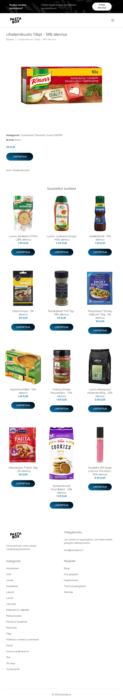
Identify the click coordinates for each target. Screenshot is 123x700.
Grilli (8, 574)
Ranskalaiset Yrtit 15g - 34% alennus (61, 312)
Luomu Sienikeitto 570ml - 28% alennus (23, 238)
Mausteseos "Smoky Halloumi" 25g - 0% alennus (100, 314)
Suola (50, 135)
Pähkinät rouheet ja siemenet (22, 639)
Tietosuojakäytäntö (75, 586)
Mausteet (40, 135)
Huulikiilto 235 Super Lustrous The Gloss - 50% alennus (100, 471)
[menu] (113, 20)
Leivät (9, 598)
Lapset (10, 592)
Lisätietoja (20, 156)
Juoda (9, 580)
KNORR (58, 135)
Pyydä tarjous (102, 6)
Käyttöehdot (71, 580)
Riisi (8, 657)
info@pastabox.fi (73, 550)
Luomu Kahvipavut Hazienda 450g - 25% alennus (99, 393)
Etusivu (10, 39)
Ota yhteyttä (71, 574)
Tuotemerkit (27, 135)
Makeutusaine (14, 615)
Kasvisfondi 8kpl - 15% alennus (23, 391)
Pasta (9, 645)
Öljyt (8, 633)
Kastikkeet (12, 586)
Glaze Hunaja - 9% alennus (23, 312)
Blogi (67, 568)
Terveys (10, 663)
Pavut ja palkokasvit (17, 651)
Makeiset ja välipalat (17, 609)
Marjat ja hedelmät (16, 621)
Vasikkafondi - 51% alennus (100, 238)
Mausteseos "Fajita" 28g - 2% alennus (23, 469)
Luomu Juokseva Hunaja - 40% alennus (61, 238)
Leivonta (11, 603)
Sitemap (68, 592)
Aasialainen (12, 568)
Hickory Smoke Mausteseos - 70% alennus (61, 393)
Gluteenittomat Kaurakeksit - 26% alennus (61, 489)
